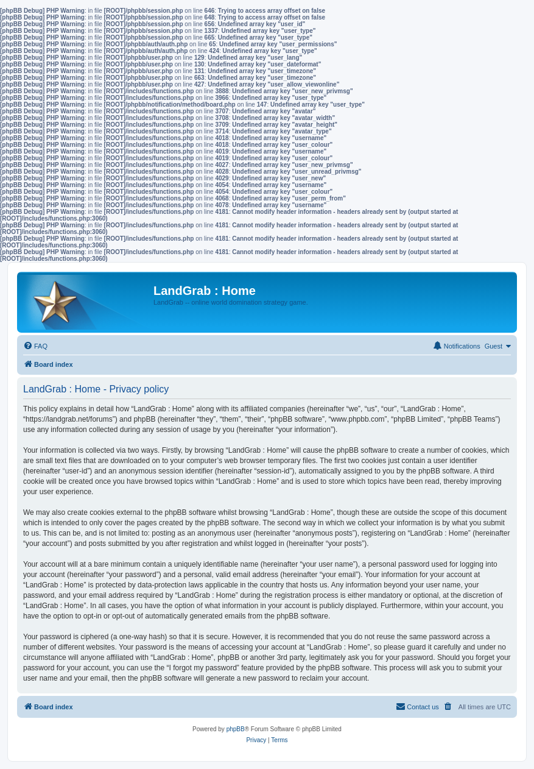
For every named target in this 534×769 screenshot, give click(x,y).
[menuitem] (35, 346)
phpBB (236, 729)
